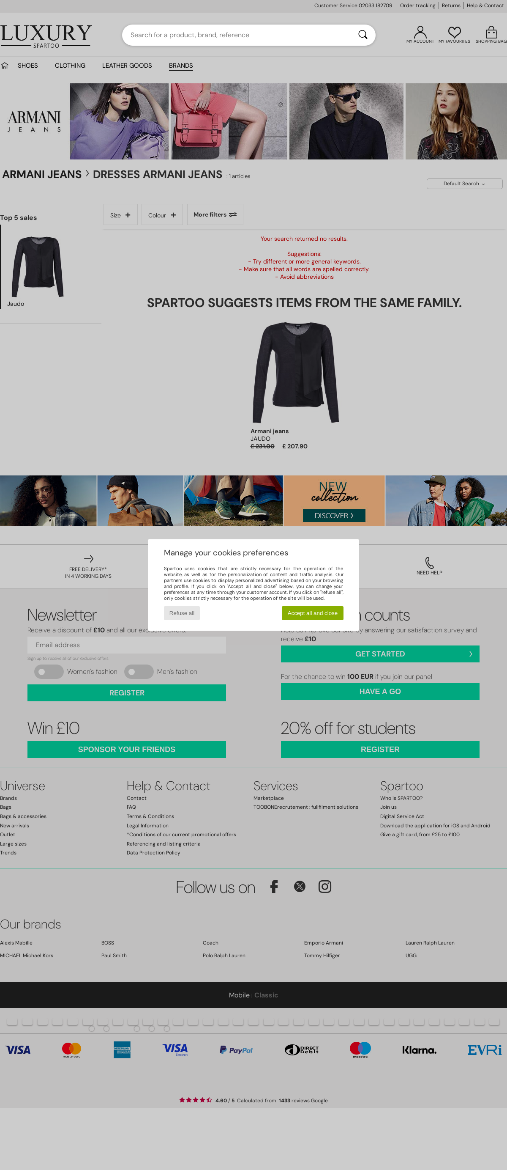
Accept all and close (313, 613)
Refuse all (181, 613)
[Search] (362, 35)
